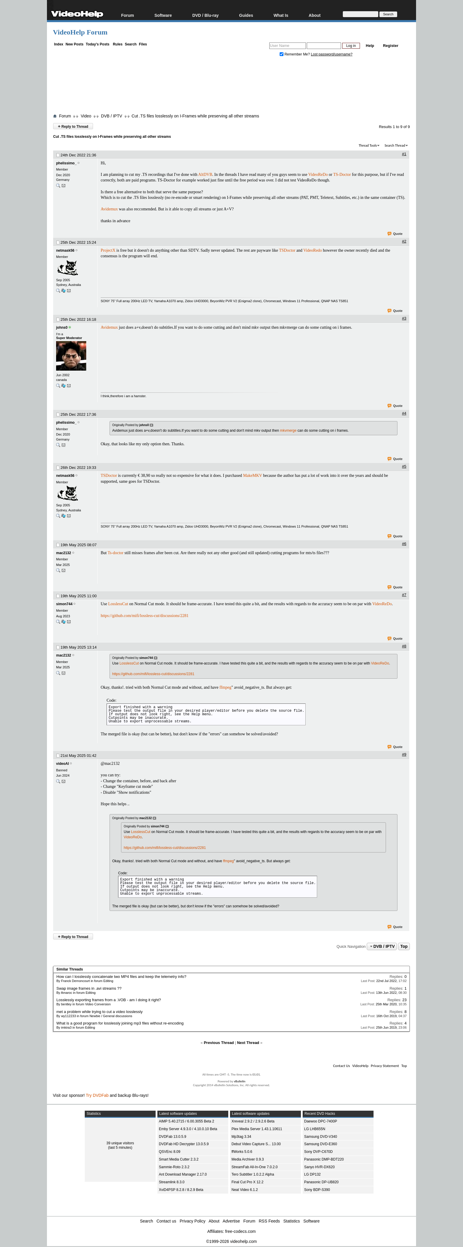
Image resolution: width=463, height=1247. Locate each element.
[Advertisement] (231, 86)
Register (390, 45)
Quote (395, 234)
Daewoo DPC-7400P (320, 1121)
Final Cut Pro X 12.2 (247, 1182)
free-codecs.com (240, 1231)
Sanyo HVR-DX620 (319, 1167)
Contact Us (341, 1065)
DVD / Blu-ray (205, 15)
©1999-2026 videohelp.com (231, 1241)
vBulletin (239, 1081)
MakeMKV (252, 475)
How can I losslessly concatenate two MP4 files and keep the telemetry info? (121, 976)
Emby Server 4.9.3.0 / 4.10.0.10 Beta (188, 1129)
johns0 (62, 327)
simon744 (64, 604)
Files (143, 44)
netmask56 (65, 250)
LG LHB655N (314, 1129)
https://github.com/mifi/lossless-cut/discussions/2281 (145, 615)
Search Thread (394, 145)
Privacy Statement (385, 1065)
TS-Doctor (342, 174)
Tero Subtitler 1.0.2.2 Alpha (252, 1174)
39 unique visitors (120, 1143)
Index (58, 44)
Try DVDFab (97, 1095)
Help (370, 45)
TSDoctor (287, 250)
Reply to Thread (73, 126)
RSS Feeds (269, 1221)
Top (404, 946)
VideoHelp (360, 1065)
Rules (118, 44)
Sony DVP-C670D (318, 1152)
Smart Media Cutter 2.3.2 (178, 1159)
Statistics (291, 1221)
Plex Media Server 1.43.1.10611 (256, 1129)
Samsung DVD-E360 (320, 1144)
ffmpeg (225, 687)
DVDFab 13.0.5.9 (172, 1137)
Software (163, 15)
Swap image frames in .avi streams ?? (88, 988)
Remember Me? (295, 54)
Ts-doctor (115, 553)
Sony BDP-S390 (317, 1190)
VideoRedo (312, 250)
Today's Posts (97, 44)
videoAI (62, 764)
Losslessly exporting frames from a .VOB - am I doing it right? (108, 1000)
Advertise (231, 1221)
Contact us (166, 1221)
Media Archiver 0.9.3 (247, 1159)
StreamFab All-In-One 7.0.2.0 (254, 1167)
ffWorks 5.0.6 (241, 1152)
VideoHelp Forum (80, 32)
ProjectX (108, 250)
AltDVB (205, 174)
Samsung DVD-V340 (320, 1137)
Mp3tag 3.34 (241, 1137)
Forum (127, 15)
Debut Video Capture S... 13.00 (256, 1144)
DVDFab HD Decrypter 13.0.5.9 (184, 1144)
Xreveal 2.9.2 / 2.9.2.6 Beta (252, 1121)
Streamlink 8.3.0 (172, 1182)
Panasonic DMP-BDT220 (324, 1159)
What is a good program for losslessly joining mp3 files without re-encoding (120, 1023)
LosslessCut (118, 604)
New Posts (75, 44)
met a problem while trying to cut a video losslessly (99, 1011)
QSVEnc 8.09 (169, 1152)
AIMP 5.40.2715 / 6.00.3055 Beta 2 (186, 1121)
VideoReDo (318, 174)
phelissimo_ (66, 163)
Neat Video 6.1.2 (244, 1190)
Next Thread (248, 1042)
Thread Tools (368, 145)
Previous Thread (219, 1042)
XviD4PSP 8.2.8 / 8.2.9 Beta (181, 1190)
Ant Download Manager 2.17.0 (183, 1174)
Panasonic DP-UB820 (321, 1182)
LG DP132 (312, 1174)
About (314, 15)
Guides (246, 15)
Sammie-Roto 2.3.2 (174, 1167)
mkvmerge (288, 430)
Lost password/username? (332, 54)
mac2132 (63, 553)
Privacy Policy (193, 1221)
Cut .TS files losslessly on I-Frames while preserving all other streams (195, 116)
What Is (280, 15)
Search (131, 44)
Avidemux (109, 209)
